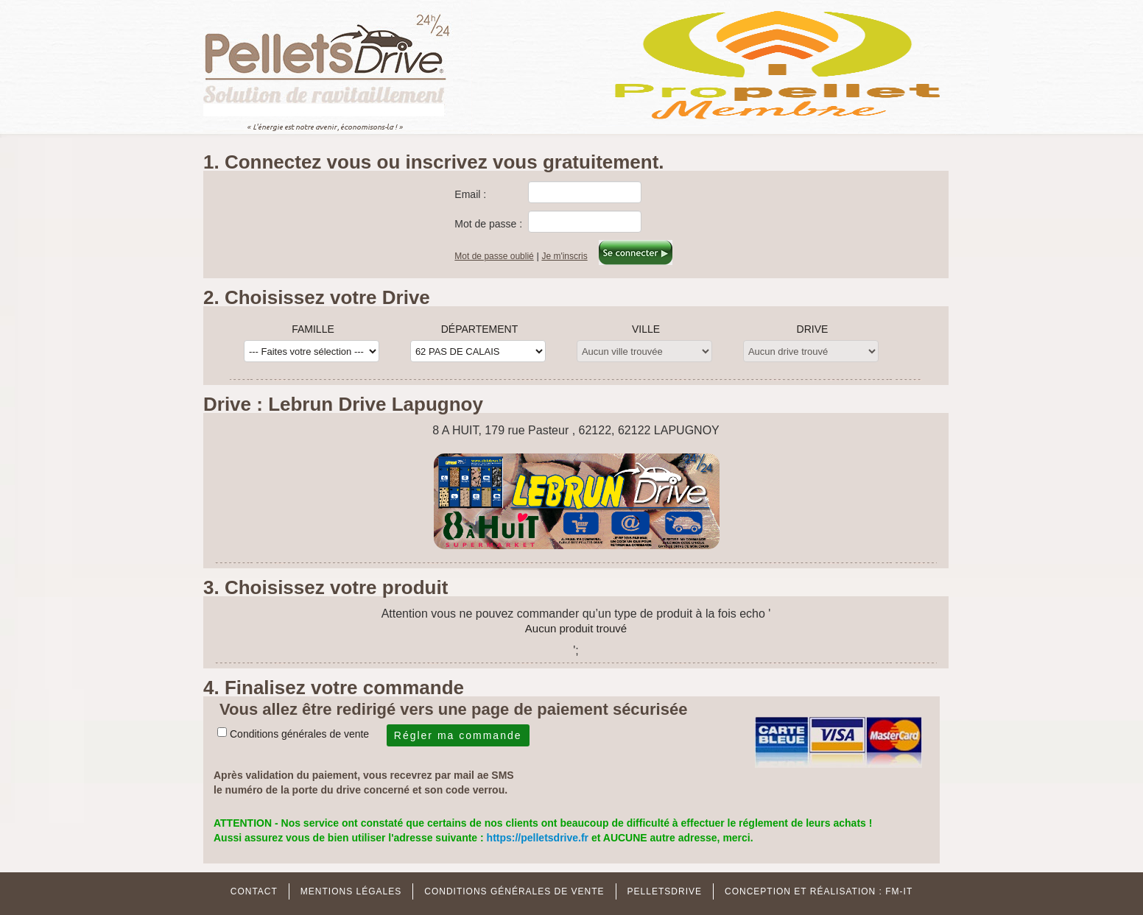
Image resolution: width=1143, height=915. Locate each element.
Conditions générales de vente (299, 734)
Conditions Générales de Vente (514, 891)
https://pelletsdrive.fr (539, 838)
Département (479, 329)
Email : (470, 194)
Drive (813, 329)
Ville (646, 329)
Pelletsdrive (664, 891)
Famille (313, 329)
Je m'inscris (564, 256)
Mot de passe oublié (493, 256)
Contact (254, 891)
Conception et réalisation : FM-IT (818, 891)
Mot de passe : (488, 224)
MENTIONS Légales (350, 891)
